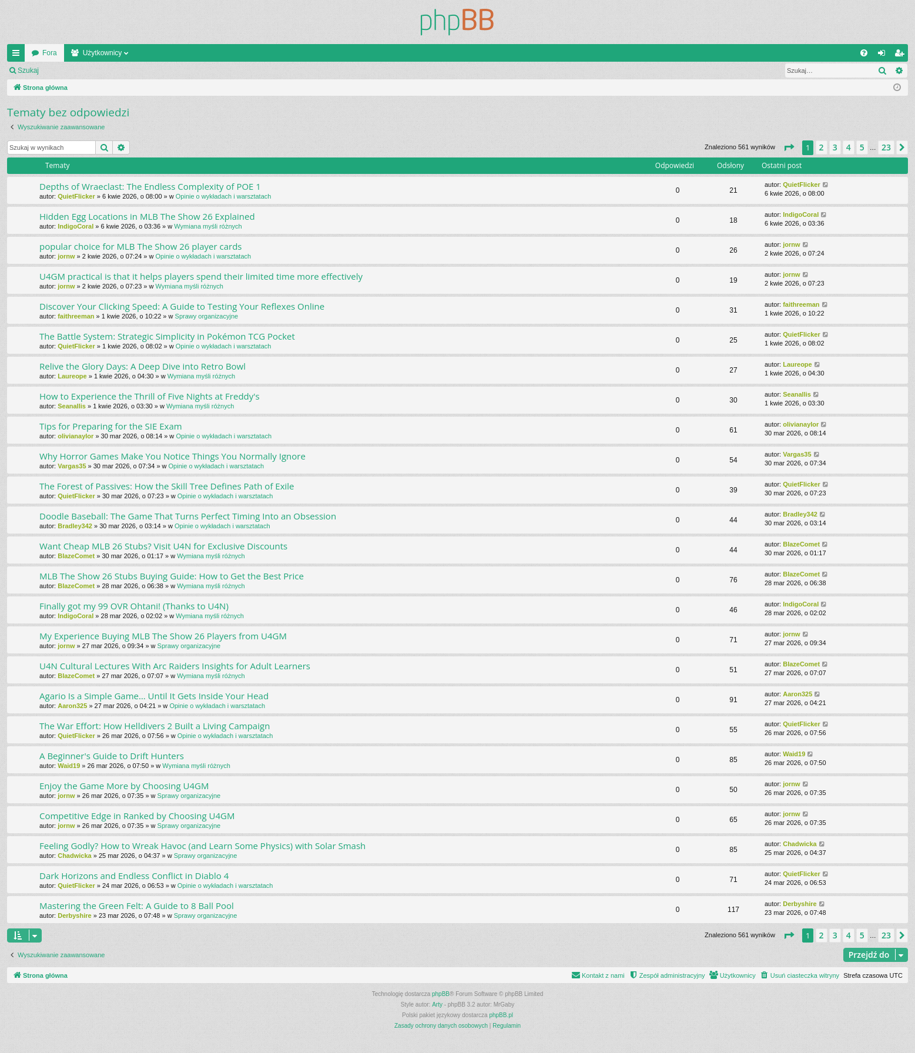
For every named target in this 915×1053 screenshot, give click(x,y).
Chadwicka (74, 855)
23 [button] (886, 147)
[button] (788, 147)
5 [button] (862, 147)
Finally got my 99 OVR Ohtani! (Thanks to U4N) (134, 606)
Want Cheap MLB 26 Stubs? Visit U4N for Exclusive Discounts (163, 546)
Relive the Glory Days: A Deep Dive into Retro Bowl (142, 366)
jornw (66, 256)
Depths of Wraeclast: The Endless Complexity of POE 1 (150, 186)
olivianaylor (75, 436)
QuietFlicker (76, 196)
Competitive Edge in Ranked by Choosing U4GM (136, 815)
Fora (49, 53)
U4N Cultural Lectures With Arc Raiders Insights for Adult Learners (174, 666)
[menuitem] (864, 53)
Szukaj (28, 70)
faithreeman (76, 316)
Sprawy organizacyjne (207, 316)
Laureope (72, 376)
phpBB (441, 994)
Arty (437, 1004)
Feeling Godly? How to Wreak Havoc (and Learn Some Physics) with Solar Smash (202, 845)
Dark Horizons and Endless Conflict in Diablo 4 (134, 875)
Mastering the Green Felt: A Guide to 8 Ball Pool (136, 905)
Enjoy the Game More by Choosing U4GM (124, 786)
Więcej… (18, 55)
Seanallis (72, 406)
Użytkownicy (102, 53)
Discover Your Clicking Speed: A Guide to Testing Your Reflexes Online (181, 306)
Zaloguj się (73, 70)
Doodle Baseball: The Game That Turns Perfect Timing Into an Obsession (187, 516)
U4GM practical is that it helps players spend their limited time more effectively (201, 276)
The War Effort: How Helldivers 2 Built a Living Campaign (154, 726)
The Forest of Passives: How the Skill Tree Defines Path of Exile (166, 486)
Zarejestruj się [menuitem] (901, 55)
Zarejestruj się (129, 70)
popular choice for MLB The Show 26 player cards (140, 246)
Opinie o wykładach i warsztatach (224, 196)
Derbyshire (74, 915)
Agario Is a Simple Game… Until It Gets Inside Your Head (154, 696)
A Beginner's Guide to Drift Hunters (111, 756)
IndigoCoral (75, 226)
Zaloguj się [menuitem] (884, 55)
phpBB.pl (501, 1015)
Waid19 (69, 765)
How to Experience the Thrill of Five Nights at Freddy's (149, 396)
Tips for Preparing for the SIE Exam (110, 426)
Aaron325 (72, 705)
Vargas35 (72, 466)
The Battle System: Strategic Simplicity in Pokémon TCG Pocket (167, 336)
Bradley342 (75, 525)
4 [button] (848, 147)
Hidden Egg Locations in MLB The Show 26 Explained (147, 216)
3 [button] (835, 147)
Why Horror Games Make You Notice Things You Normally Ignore (172, 456)
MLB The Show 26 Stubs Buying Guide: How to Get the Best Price (171, 576)
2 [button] (821, 147)
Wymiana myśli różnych (208, 226)
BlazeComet (76, 555)
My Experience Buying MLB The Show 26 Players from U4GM (163, 636)
